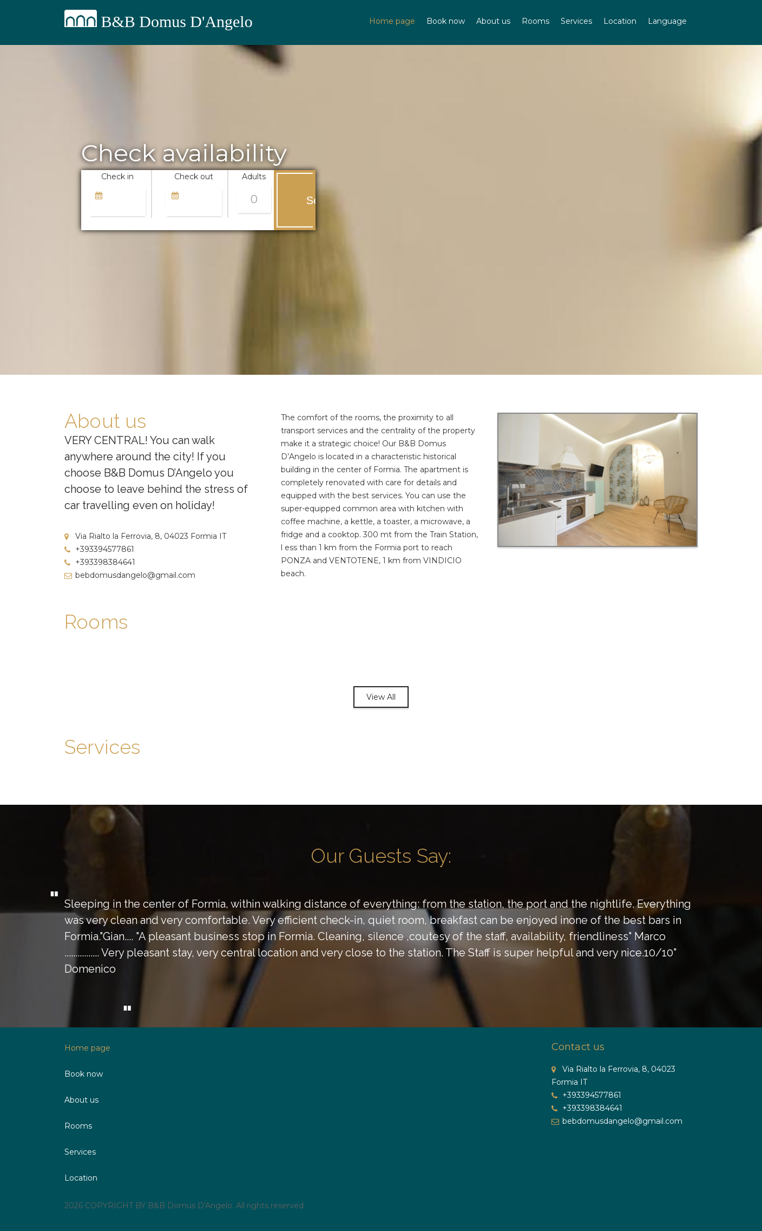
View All (381, 697)
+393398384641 (99, 562)
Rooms (535, 21)
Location (619, 21)
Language (667, 21)
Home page (392, 21)
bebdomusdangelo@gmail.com (129, 575)
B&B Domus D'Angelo (177, 21)
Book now (445, 21)
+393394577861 (99, 549)
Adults (254, 176)
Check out (193, 176)
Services (576, 21)
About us (493, 21)
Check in (117, 176)
